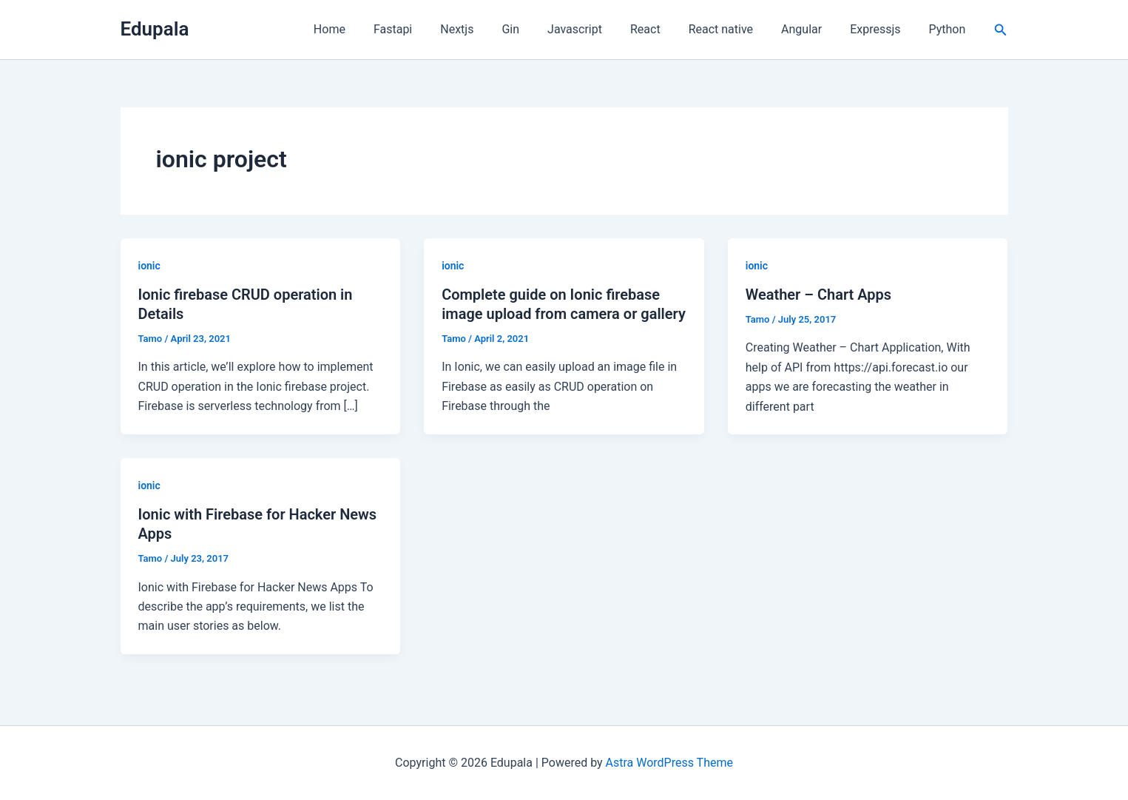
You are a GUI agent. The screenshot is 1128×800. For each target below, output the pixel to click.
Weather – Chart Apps (819, 294)
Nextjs (490, 29)
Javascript (599, 29)
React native (736, 29)
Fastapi (430, 29)
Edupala (155, 29)
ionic (149, 266)
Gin (539, 29)
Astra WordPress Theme (669, 763)
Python (949, 29)
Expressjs (882, 29)
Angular (812, 29)
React (665, 29)
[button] (1000, 30)
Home (372, 29)
